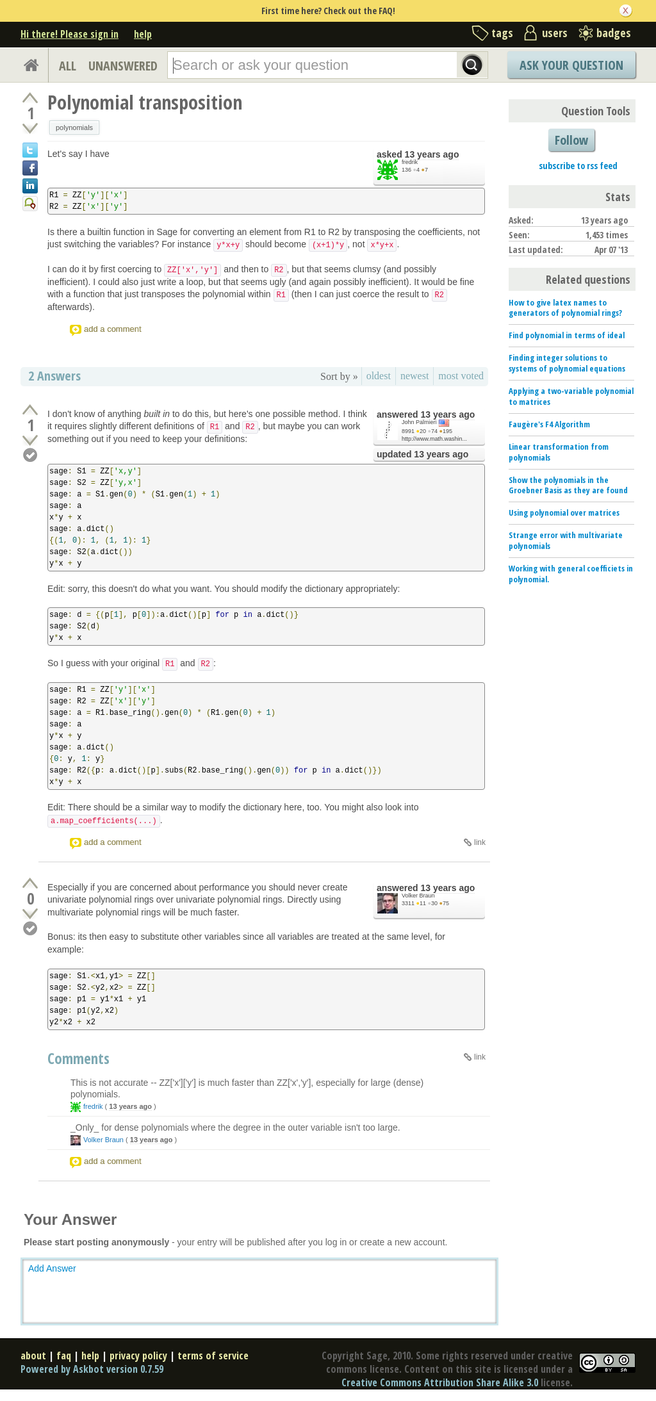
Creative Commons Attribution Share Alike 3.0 (439, 1382)
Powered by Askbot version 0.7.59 (91, 1369)
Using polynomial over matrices (564, 512)
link (480, 842)
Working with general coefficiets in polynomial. (571, 573)
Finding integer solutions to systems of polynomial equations (567, 363)
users (555, 32)
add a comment (113, 329)
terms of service (213, 1355)
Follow (571, 140)
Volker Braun (418, 895)
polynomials (74, 127)
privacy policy (138, 1355)
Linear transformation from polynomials (559, 452)
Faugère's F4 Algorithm (549, 424)
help (143, 34)
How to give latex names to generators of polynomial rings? (565, 308)
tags (502, 32)
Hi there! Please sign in (69, 34)
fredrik (410, 162)
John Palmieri (419, 422)
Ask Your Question (571, 65)
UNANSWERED (123, 65)
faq (63, 1355)
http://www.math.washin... (434, 439)
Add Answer (52, 1268)
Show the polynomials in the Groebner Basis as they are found (568, 485)
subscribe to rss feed (578, 166)
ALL (67, 65)
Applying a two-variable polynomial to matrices (571, 396)
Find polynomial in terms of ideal (567, 335)
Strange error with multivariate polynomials (566, 540)
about (33, 1355)
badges (613, 32)
